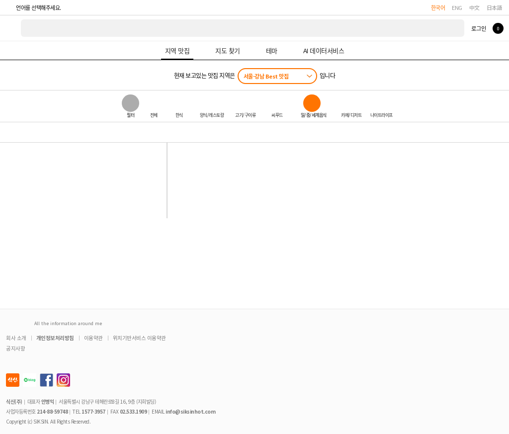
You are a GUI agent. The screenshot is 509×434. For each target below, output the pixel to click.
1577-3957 (93, 411)
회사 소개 (16, 338)
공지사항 (15, 348)
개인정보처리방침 (55, 338)
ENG (457, 7)
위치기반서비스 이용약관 (139, 338)
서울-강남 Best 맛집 (266, 76)
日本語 (495, 7)
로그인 (478, 28)
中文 (474, 7)
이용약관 (93, 338)
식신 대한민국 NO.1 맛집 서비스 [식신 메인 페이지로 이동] (11, 28)
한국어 (438, 7)
